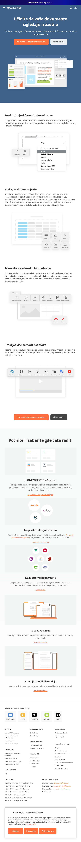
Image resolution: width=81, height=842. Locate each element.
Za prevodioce (34, 761)
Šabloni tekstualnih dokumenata (11, 737)
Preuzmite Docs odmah (40, 542)
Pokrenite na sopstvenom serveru (31, 42)
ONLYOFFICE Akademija (63, 754)
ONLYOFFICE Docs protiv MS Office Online (19, 783)
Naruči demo (59, 766)
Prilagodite (31, 831)
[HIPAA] (56, 737)
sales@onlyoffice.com (61, 783)
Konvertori (9, 749)
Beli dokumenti (60, 760)
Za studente (34, 733)
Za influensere (34, 764)
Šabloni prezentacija (11, 744)
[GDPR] (62, 737)
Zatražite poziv (47, 792)
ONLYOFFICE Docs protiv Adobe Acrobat (18, 798)
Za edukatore (34, 736)
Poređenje (9, 779)
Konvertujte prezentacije (13, 761)
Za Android (46, 719)
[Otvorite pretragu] (71, 8)
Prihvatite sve (48, 831)
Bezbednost (60, 729)
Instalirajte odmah (41, 691)
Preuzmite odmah (40, 642)
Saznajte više (40, 590)
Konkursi (33, 767)
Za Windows (10, 719)
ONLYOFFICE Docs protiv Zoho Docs (17, 789)
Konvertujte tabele (11, 758)
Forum (57, 748)
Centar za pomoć (60, 751)
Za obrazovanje (36, 729)
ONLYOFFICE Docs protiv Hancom (16, 801)
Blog (6, 774)
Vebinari (57, 757)
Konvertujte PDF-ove (12, 764)
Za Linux (23, 719)
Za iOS (58, 719)
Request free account (37, 748)
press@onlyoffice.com (62, 789)
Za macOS (34, 719)
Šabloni (8, 729)
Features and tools (36, 745)
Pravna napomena (61, 768)
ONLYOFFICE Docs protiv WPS (15, 795)
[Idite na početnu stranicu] (14, 8)
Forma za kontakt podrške (64, 763)
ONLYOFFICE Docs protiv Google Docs (17, 786)
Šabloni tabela (9, 741)
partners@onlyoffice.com (62, 786)
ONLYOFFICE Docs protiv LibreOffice (17, 792)
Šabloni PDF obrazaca (12, 733)
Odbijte (15, 831)
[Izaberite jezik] (76, 8)
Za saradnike (34, 758)
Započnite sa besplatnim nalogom (40, 495)
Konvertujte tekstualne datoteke (12, 754)
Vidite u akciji (58, 42)
